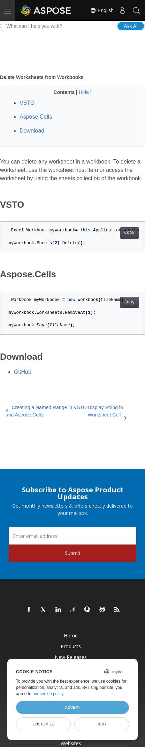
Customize (43, 724)
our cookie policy (47, 693)
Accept (72, 707)
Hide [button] (84, 92)
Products (71, 646)
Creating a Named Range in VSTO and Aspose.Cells (46, 411)
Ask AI (131, 26)
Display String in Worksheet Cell (107, 412)
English (102, 10)
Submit (73, 553)
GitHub (22, 372)
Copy (129, 232)
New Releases (71, 657)
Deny (102, 724)
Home (71, 635)
